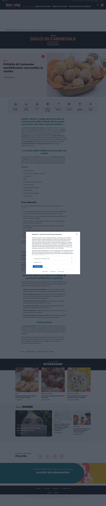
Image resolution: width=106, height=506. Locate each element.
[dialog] (53, 253)
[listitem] (53, 258)
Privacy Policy (61, 271)
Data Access (53, 271)
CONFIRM (39, 266)
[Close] (77, 234)
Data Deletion (45, 271)
